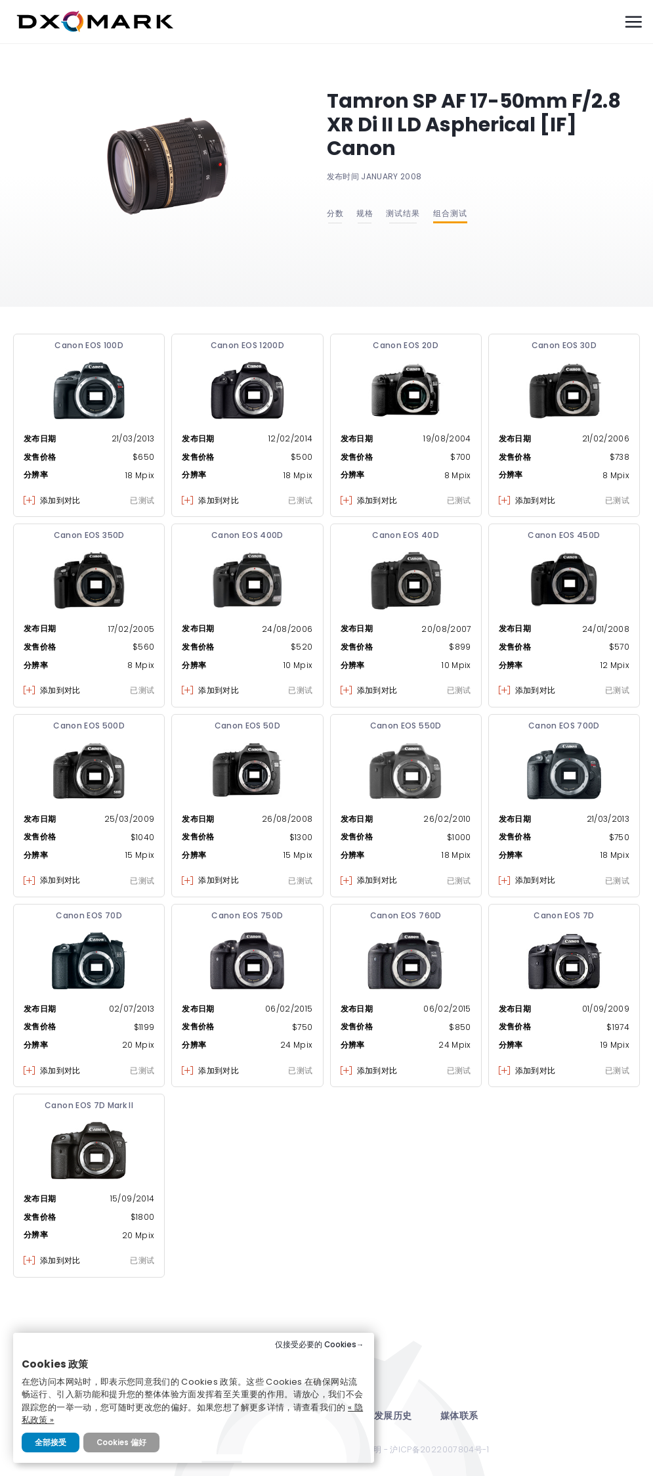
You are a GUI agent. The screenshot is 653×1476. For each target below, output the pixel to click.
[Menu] (633, 21)
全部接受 (50, 1442)
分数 (335, 213)
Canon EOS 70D (89, 915)
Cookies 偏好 (121, 1442)
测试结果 (403, 213)
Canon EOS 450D (564, 535)
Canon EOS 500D (89, 725)
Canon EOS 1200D (247, 345)
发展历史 (392, 1416)
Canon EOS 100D (88, 345)
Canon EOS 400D (247, 535)
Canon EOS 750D (247, 915)
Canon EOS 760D (406, 915)
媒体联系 (459, 1416)
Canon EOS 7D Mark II (89, 1105)
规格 (364, 213)
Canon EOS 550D (406, 725)
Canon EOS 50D (248, 725)
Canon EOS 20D (405, 345)
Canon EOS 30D (564, 345)
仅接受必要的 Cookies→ (319, 1344)
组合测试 (450, 213)
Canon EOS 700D (564, 725)
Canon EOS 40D (405, 535)
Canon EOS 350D (89, 535)
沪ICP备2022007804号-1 (439, 1449)
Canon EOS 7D (564, 915)
